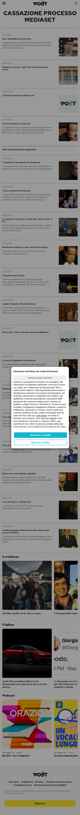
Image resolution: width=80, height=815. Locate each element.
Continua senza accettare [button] (40, 378)
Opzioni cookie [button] (40, 442)
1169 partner (41, 415)
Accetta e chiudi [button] (40, 435)
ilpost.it (53, 418)
